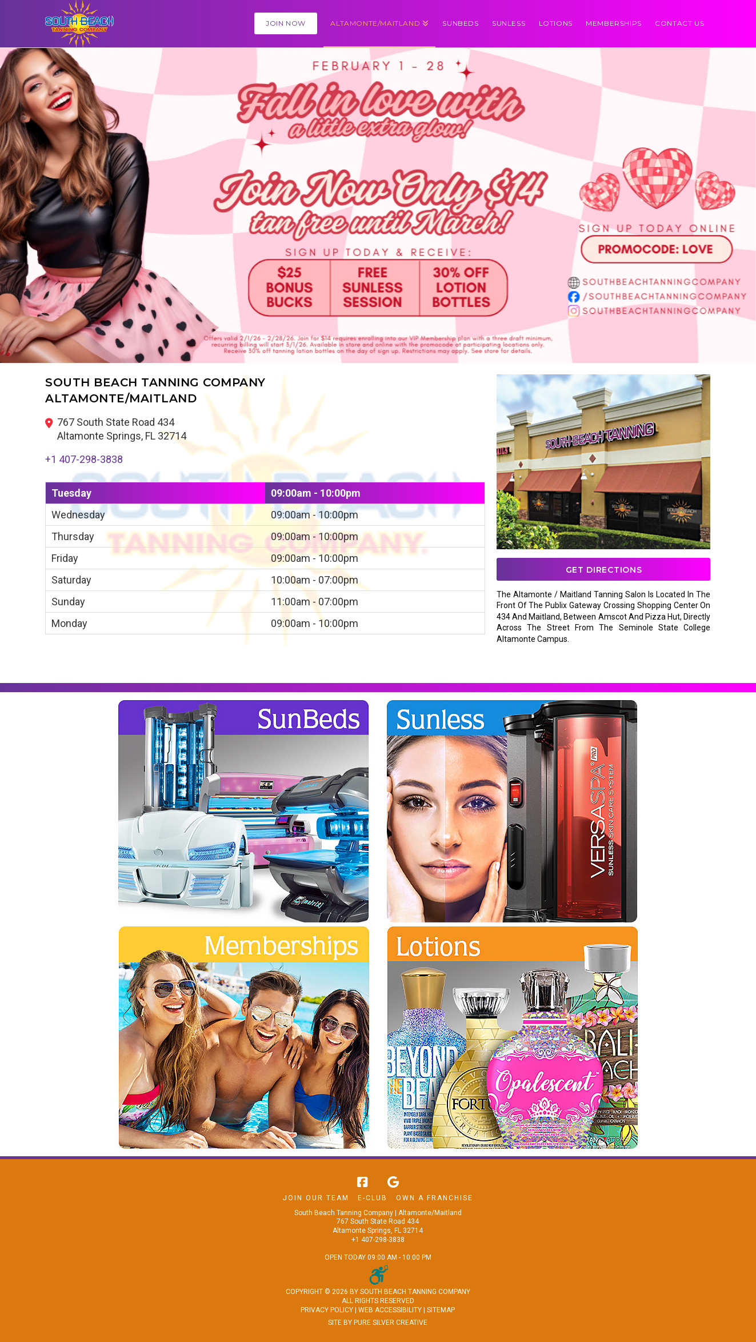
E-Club (372, 1198)
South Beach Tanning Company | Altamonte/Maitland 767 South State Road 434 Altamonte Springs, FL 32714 (378, 1222)
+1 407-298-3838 (84, 459)
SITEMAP (441, 1310)
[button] (379, 23)
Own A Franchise (434, 1198)
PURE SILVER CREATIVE (390, 1323)
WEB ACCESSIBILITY (390, 1310)
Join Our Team (316, 1198)
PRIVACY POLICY (327, 1310)
